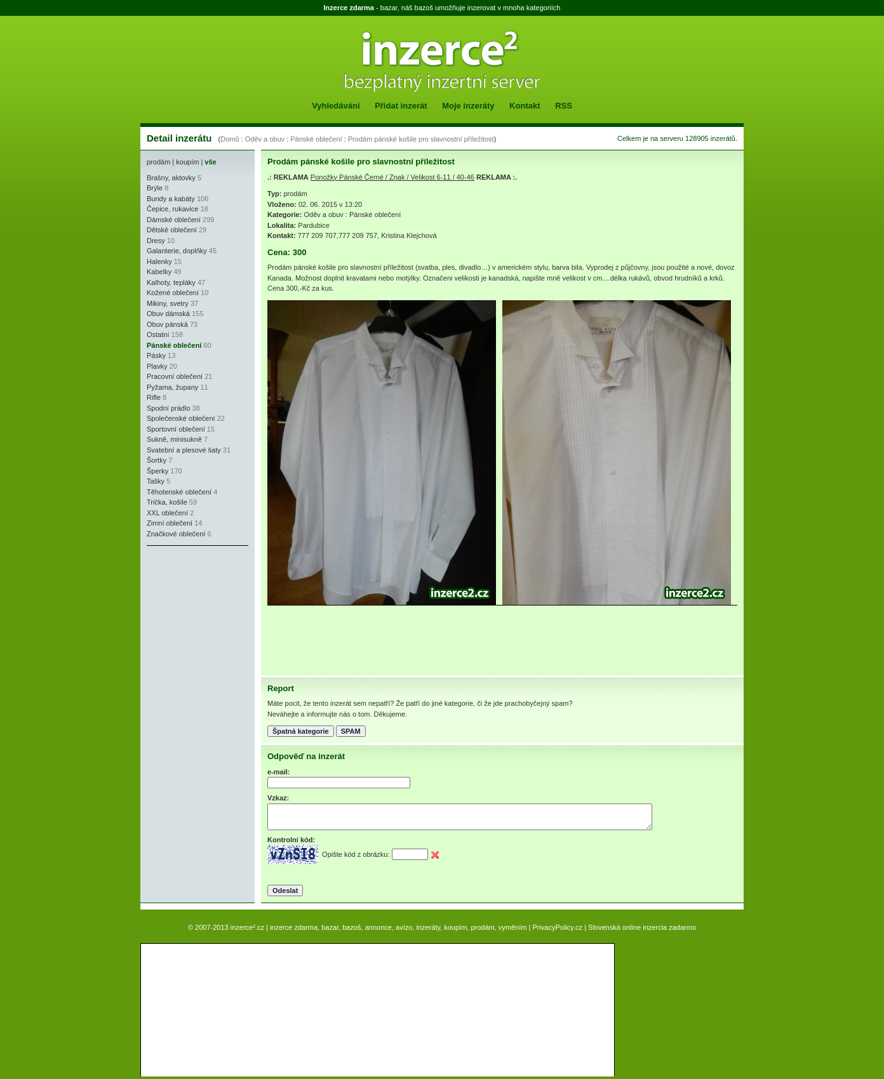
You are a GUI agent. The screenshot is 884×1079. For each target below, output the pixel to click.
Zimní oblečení (169, 523)
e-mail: (278, 772)
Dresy (156, 240)
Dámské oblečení (174, 219)
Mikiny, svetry (168, 303)
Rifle (154, 397)
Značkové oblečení (176, 534)
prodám (158, 162)
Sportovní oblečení (176, 429)
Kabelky (159, 271)
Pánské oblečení (316, 139)
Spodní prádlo (169, 408)
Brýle (155, 188)
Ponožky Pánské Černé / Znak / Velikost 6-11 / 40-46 (392, 177)
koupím (187, 162)
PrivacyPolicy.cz (557, 927)
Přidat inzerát (401, 105)
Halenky (159, 261)
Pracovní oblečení (175, 376)
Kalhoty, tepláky (171, 282)
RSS (563, 105)
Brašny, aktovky (171, 178)
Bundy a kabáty (171, 198)
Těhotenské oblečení (179, 492)
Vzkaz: (278, 798)
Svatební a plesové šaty (184, 450)
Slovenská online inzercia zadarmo (642, 927)
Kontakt (524, 105)
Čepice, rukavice (172, 209)
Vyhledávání (335, 105)
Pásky (156, 355)
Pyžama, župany (172, 387)
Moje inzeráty (468, 105)
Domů (229, 139)
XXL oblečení (167, 513)
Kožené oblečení (173, 292)
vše (210, 162)
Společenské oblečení (181, 418)
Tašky (155, 481)
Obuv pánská (167, 324)
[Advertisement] (185, 628)
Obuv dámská (168, 313)
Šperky (157, 471)
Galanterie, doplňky (177, 251)
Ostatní (158, 334)
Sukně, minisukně (174, 439)
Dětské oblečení (172, 230)
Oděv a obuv (265, 139)
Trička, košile (167, 502)
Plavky (157, 366)
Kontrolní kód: (291, 840)
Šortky (156, 460)
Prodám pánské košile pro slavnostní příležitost (421, 139)
